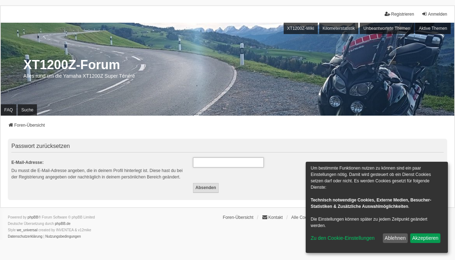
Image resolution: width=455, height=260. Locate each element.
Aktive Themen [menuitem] (433, 28)
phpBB (33, 217)
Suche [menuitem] (27, 109)
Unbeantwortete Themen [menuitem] (386, 28)
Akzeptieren (425, 238)
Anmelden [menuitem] (434, 14)
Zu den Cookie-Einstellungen (343, 238)
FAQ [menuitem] (8, 109)
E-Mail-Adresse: (27, 162)
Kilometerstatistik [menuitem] (339, 28)
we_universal (27, 230)
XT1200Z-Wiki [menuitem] (300, 28)
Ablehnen (395, 238)
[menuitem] (25, 236)
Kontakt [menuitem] (272, 217)
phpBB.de (62, 224)
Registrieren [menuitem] (399, 14)
